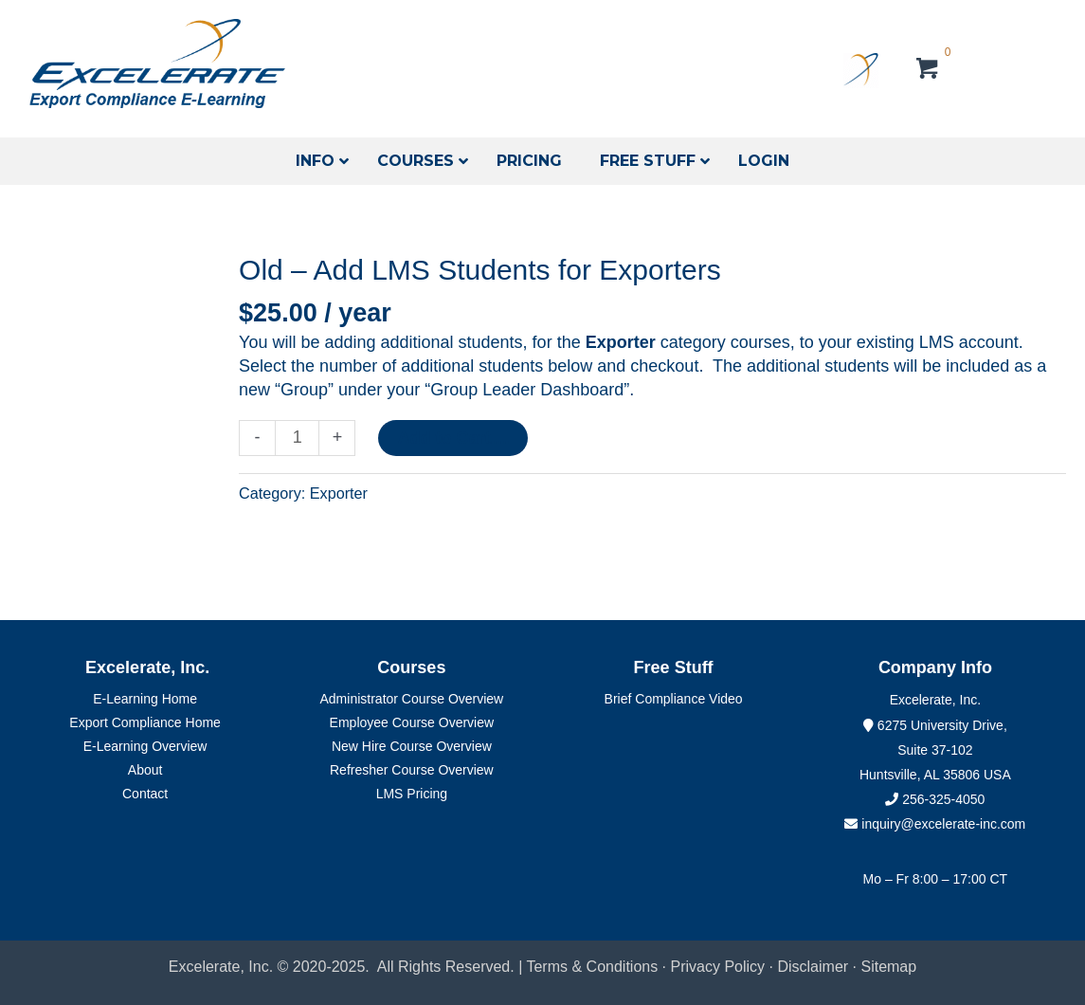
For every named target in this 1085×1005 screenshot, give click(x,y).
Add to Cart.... (453, 438)
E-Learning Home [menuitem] (145, 698)
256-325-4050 (943, 799)
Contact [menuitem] (145, 793)
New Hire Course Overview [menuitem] (412, 746)
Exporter (339, 493)
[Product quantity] (297, 438)
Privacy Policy (718, 967)
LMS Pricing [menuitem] (411, 793)
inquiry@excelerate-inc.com (934, 823)
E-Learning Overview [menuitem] (145, 746)
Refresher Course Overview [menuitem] (412, 769)
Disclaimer (814, 967)
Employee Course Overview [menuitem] (412, 722)
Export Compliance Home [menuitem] (145, 722)
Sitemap (888, 967)
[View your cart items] (928, 71)
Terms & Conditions (592, 967)
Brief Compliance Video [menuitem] (674, 698)
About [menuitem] (145, 769)
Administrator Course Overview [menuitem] (412, 698)
